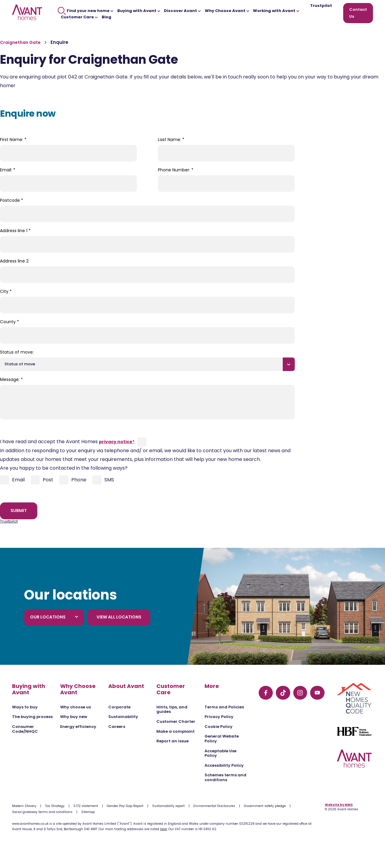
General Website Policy (222, 738)
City (6, 291)
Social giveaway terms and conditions (42, 812)
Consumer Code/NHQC (25, 729)
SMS (103, 479)
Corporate (119, 707)
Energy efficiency (78, 726)
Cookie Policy (219, 726)
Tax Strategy (55, 806)
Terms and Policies (224, 707)
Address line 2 (14, 261)
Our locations (54, 617)
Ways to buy (25, 707)
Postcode (11, 200)
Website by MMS (339, 804)
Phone (72, 479)
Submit (19, 511)
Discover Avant (182, 11)
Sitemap (88, 812)
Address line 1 (15, 230)
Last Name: (171, 139)
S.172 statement (85, 806)
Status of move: (17, 352)
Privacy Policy (219, 717)
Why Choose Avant (227, 11)
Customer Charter (175, 721)
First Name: (13, 139)
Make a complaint (175, 731)
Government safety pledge (265, 806)
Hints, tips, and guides (171, 709)
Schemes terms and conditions (225, 777)
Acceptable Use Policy (220, 753)
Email (12, 479)
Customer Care (79, 17)
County (9, 321)
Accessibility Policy (224, 765)
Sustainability (123, 717)
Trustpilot (321, 6)
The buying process (32, 717)
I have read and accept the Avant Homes (67, 441)
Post (42, 479)
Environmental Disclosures (214, 806)
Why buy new (73, 717)
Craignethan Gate (21, 42)
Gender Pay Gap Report (125, 806)
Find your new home (85, 11)
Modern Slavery (24, 806)
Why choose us (75, 707)
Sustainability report (168, 806)
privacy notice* (116, 442)
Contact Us (358, 13)
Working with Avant (276, 11)
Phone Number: (175, 169)
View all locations (119, 617)
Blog (106, 17)
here (163, 829)
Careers (116, 726)
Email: (7, 169)
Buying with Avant (138, 11)
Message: (11, 379)
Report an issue (172, 741)
